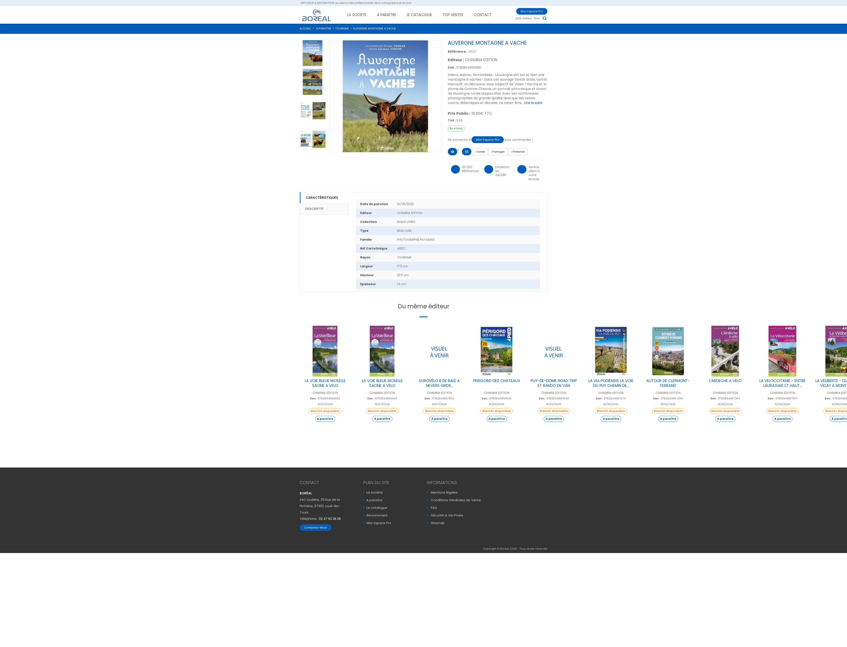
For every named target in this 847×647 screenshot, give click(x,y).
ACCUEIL (305, 28)
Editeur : (456, 59)
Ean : (313, 398)
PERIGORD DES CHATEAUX (496, 380)
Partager (498, 152)
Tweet (480, 152)
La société (375, 492)
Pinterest (518, 152)
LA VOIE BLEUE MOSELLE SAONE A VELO (325, 383)
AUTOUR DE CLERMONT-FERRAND (668, 383)
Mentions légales (444, 492)
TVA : (452, 120)
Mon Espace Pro (532, 11)
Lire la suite (533, 102)
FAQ (434, 507)
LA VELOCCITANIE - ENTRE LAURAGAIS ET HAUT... (782, 383)
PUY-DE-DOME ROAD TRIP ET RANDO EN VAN (554, 383)
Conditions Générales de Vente (456, 500)
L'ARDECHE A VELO (725, 380)
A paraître (374, 500)
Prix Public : (459, 113)
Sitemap (437, 523)
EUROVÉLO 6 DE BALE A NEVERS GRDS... (439, 383)
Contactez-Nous (315, 528)
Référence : (457, 51)
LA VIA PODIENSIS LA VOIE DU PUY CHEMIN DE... (610, 383)
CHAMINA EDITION (481, 59)
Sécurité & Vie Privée (447, 515)
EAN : (451, 67)
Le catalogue (377, 507)
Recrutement (377, 515)
